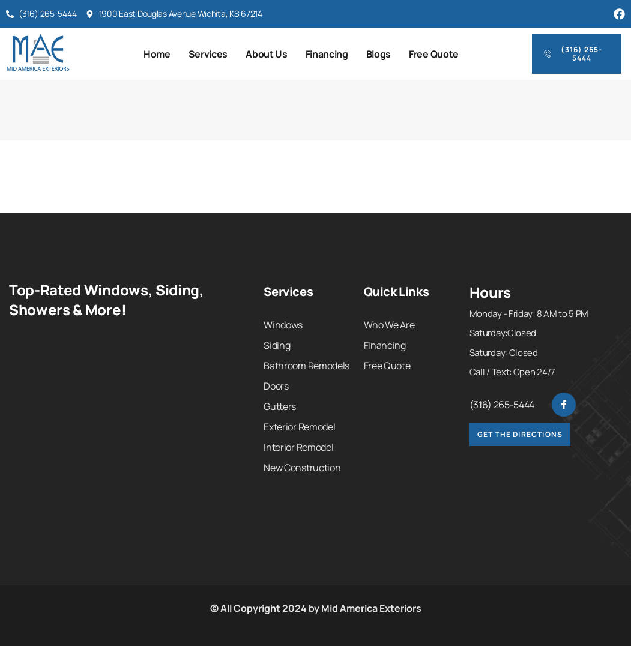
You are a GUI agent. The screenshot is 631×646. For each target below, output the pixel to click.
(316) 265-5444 (502, 404)
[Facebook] (564, 405)
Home (157, 54)
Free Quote (434, 54)
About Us (266, 54)
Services (208, 54)
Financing (327, 54)
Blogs (378, 54)
